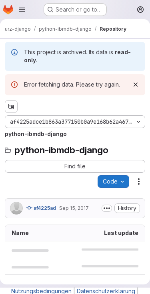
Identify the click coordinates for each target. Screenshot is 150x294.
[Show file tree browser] (11, 106)
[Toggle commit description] (107, 208)
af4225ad (41, 208)
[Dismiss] (135, 84)
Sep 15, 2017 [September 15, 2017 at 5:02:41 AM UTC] (74, 208)
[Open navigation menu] (22, 9)
